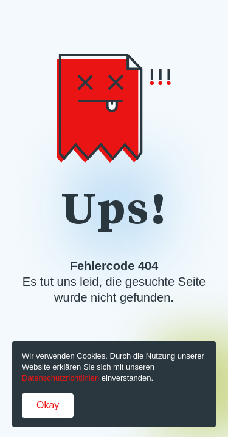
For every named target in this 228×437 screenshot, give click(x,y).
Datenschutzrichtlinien (60, 377)
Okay (47, 405)
